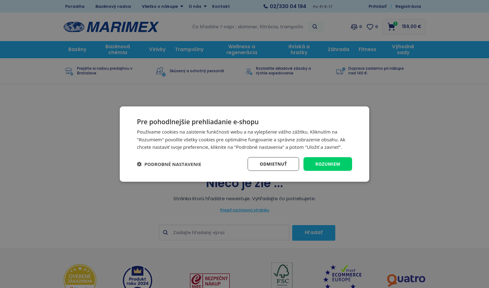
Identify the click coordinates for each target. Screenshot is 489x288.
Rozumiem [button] (327, 164)
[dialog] (244, 144)
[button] (169, 164)
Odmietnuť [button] (273, 164)
